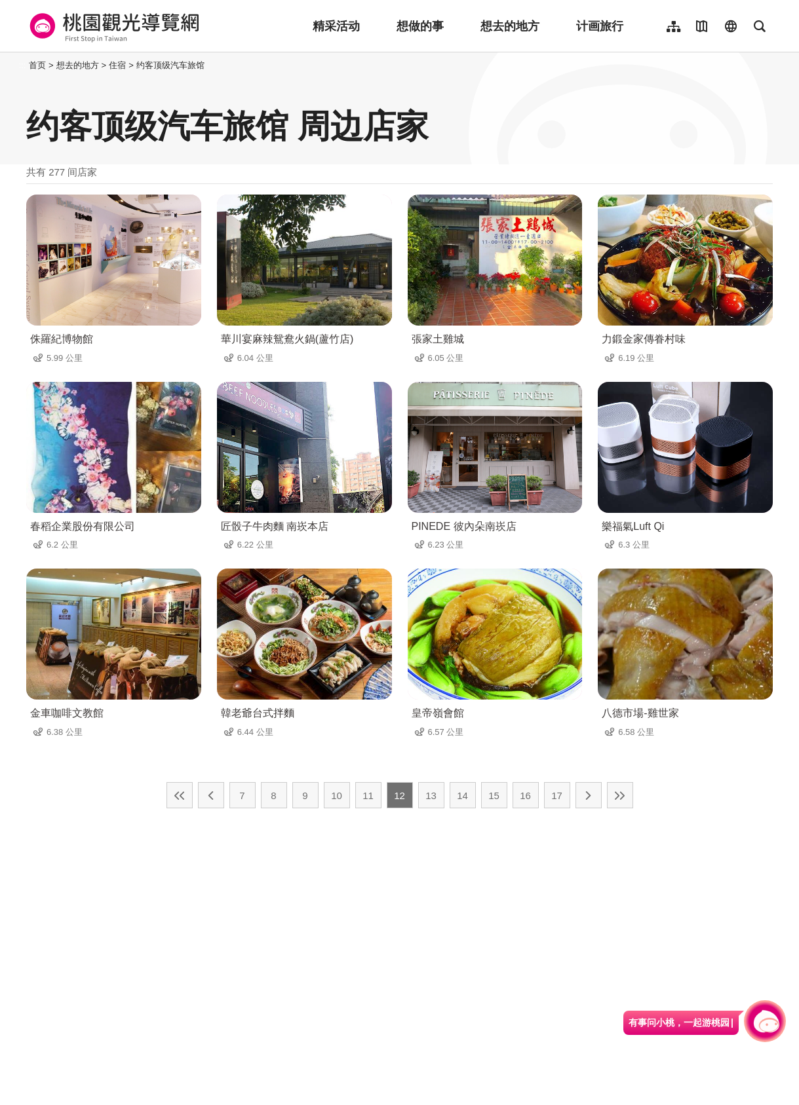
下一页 (588, 795)
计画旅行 (599, 26)
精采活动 (336, 26)
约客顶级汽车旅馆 (170, 65)
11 (368, 795)
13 (431, 795)
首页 (37, 65)
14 (462, 795)
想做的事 (420, 26)
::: (22, 65)
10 (336, 795)
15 (493, 795)
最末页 (620, 795)
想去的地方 (509, 26)
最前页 (179, 795)
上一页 (211, 795)
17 (556, 795)
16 (525, 795)
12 (399, 795)
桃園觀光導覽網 (112, 26)
